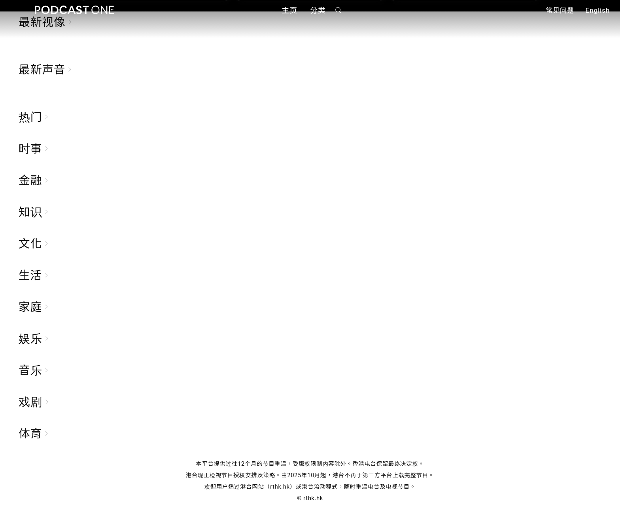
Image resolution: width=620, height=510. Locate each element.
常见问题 (560, 11)
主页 (289, 10)
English (598, 11)
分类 (318, 10)
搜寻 (338, 10)
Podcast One (74, 10)
